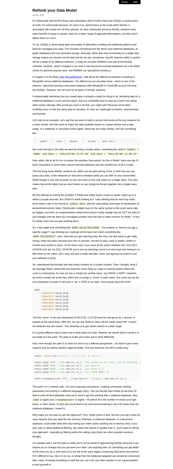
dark (135, 2)
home (125, 2)
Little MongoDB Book (70, 77)
